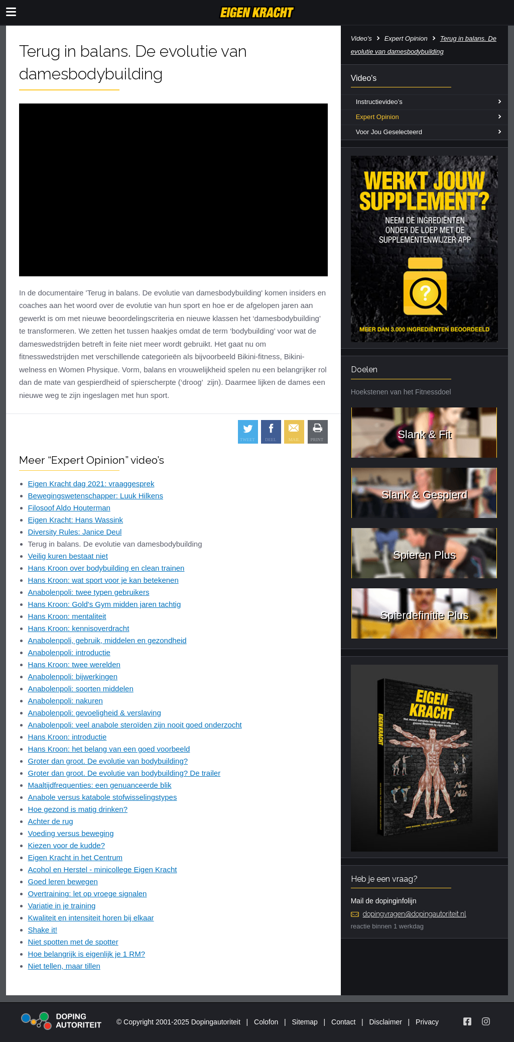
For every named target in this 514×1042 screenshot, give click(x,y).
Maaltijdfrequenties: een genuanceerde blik (100, 785)
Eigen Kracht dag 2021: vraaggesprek (91, 483)
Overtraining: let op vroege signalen (87, 893)
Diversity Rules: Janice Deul (75, 532)
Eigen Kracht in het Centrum (75, 857)
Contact (343, 1022)
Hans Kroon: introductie (67, 737)
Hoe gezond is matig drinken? (77, 809)
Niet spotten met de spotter (73, 941)
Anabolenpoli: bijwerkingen (72, 676)
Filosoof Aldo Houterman (69, 507)
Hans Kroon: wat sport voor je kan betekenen (103, 580)
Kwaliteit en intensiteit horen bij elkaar (91, 917)
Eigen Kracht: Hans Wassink (75, 519)
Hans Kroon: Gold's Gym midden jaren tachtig (104, 604)
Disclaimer (385, 1022)
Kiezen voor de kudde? (66, 845)
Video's (361, 38)
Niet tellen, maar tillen (64, 966)
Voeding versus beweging (71, 833)
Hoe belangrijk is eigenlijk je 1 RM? (86, 954)
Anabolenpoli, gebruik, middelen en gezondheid (107, 640)
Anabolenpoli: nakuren (65, 700)
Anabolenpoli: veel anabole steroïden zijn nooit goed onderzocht (135, 724)
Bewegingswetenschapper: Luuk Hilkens (95, 495)
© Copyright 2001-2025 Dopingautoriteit (178, 1022)
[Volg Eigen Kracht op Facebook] (467, 1021)
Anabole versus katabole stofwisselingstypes (102, 797)
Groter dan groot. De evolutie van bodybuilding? (108, 761)
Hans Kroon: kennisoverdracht (79, 628)
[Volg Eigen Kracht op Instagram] (486, 1021)
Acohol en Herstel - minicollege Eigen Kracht (102, 869)
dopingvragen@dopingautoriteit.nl (414, 914)
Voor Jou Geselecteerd (389, 132)
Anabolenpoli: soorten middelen (81, 688)
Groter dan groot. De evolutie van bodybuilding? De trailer (124, 773)
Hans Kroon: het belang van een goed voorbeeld (109, 749)
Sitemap (304, 1022)
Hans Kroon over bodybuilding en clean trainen (106, 568)
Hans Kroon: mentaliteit (67, 616)
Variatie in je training (62, 905)
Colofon (266, 1022)
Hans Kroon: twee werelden (74, 664)
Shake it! (42, 929)
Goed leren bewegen (63, 881)
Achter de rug (50, 821)
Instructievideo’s (379, 102)
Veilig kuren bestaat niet (68, 556)
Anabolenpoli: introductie (69, 652)
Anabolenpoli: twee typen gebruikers (89, 592)
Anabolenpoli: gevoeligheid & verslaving (94, 712)
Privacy (427, 1022)
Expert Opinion (406, 38)
